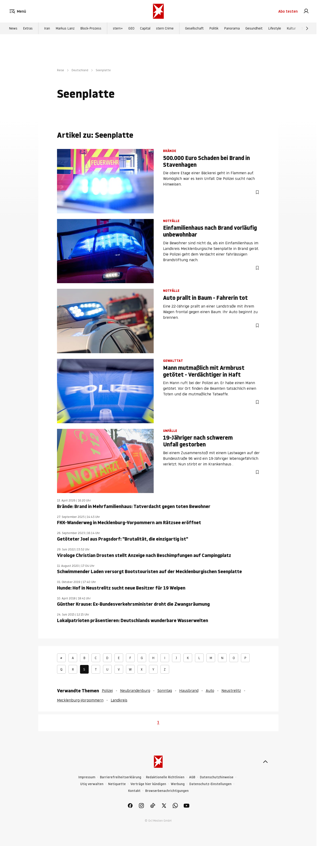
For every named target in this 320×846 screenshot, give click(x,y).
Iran (47, 28)
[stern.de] (158, 11)
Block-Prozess (90, 28)
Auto (210, 690)
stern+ (118, 28)
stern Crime (165, 28)
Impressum (86, 777)
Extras (28, 28)
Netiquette (117, 784)
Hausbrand (188, 690)
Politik (213, 28)
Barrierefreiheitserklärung (120, 777)
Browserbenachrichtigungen (167, 791)
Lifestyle (274, 28)
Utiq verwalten (91, 784)
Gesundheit (254, 28)
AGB (192, 777)
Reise (60, 70)
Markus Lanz (65, 28)
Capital (145, 28)
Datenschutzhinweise (216, 777)
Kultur (291, 28)
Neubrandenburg (135, 690)
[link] (306, 11)
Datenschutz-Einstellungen (210, 784)
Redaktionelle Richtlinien (165, 777)
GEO (131, 28)
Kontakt (134, 791)
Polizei (107, 690)
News (13, 28)
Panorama (232, 28)
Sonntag (164, 690)
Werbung (178, 784)
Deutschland (80, 70)
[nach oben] (265, 761)
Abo (288, 11)
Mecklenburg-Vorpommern (80, 700)
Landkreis (119, 700)
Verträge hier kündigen (148, 784)
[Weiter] (307, 28)
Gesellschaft (194, 28)
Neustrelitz (231, 690)
